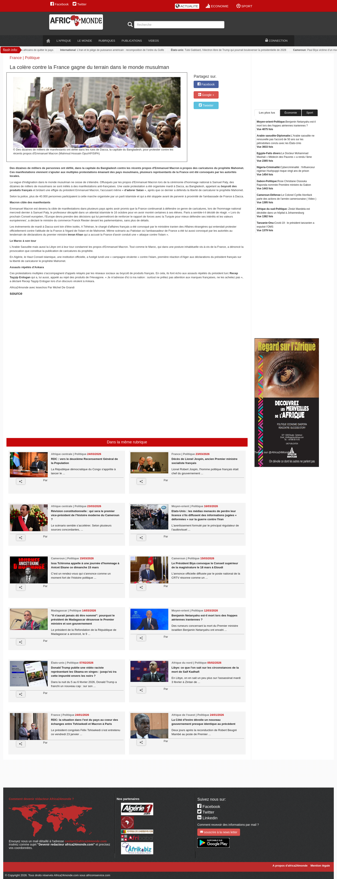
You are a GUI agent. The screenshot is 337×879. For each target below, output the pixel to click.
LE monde (85, 40)
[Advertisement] (63, 307)
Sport (309, 112)
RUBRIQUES (106, 40)
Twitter (79, 4)
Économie (291, 112)
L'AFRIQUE (64, 40)
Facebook (59, 4)
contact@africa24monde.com (86, 841)
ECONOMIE (217, 6)
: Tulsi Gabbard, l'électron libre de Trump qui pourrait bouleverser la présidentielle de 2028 (230, 50)
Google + (206, 95)
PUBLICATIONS (132, 40)
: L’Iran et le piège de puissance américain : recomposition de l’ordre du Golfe (113, 50)
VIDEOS (153, 40)
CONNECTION (276, 40)
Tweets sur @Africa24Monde (272, 452)
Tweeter (206, 105)
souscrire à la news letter (218, 832)
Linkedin (207, 818)
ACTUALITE (187, 6)
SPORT (244, 6)
